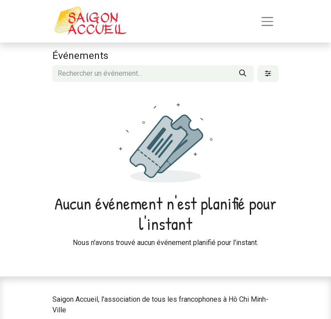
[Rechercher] (243, 73)
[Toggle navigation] (267, 21)
